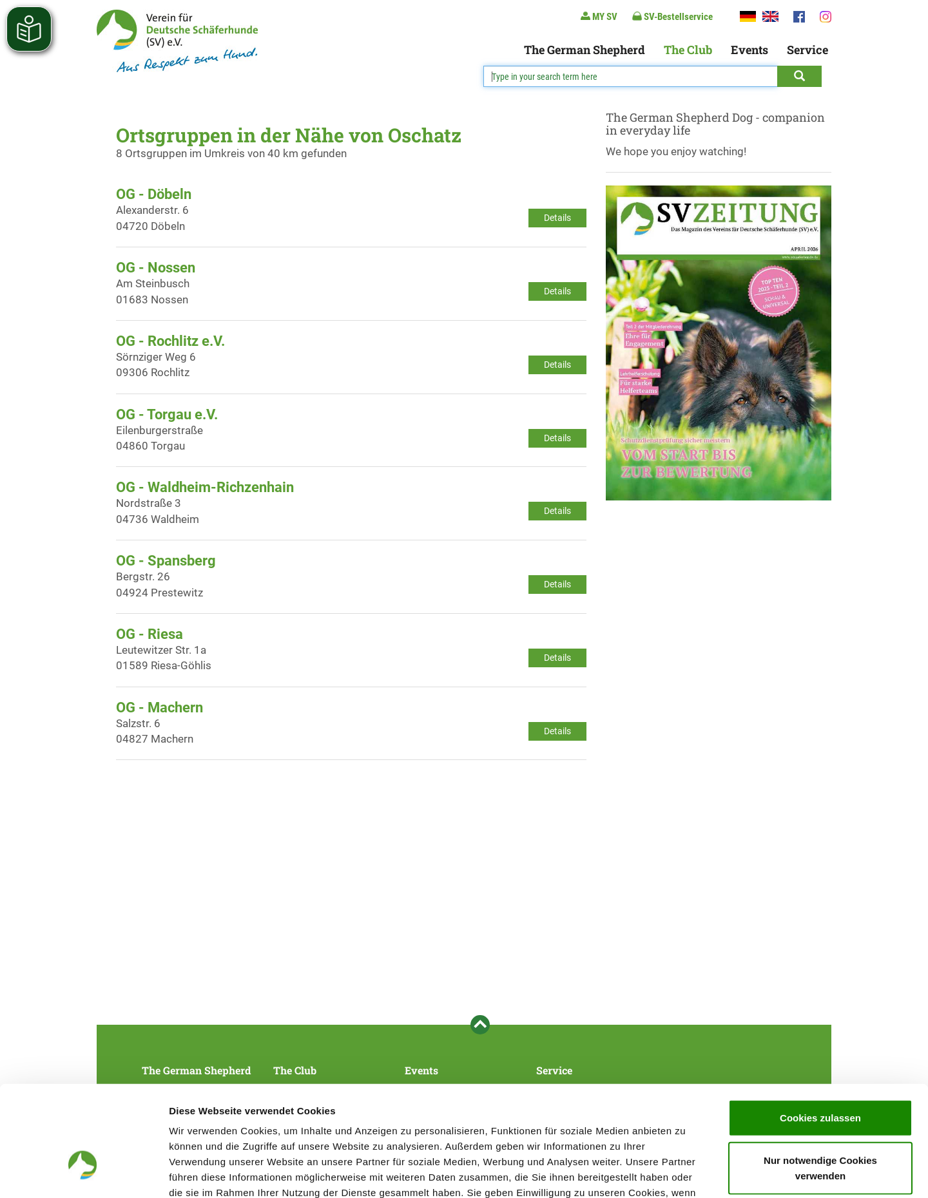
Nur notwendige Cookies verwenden (820, 1080)
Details (557, 218)
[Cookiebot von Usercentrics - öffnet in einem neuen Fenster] (83, 1173)
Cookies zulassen (820, 1030)
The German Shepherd (584, 49)
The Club (688, 49)
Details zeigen (685, 1172)
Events (749, 49)
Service (807, 49)
